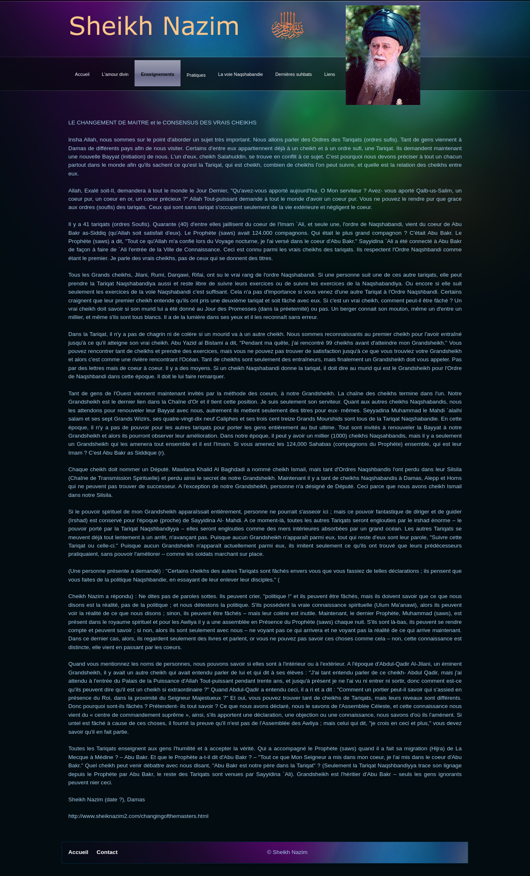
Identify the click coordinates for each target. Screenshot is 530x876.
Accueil (78, 852)
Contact (107, 852)
